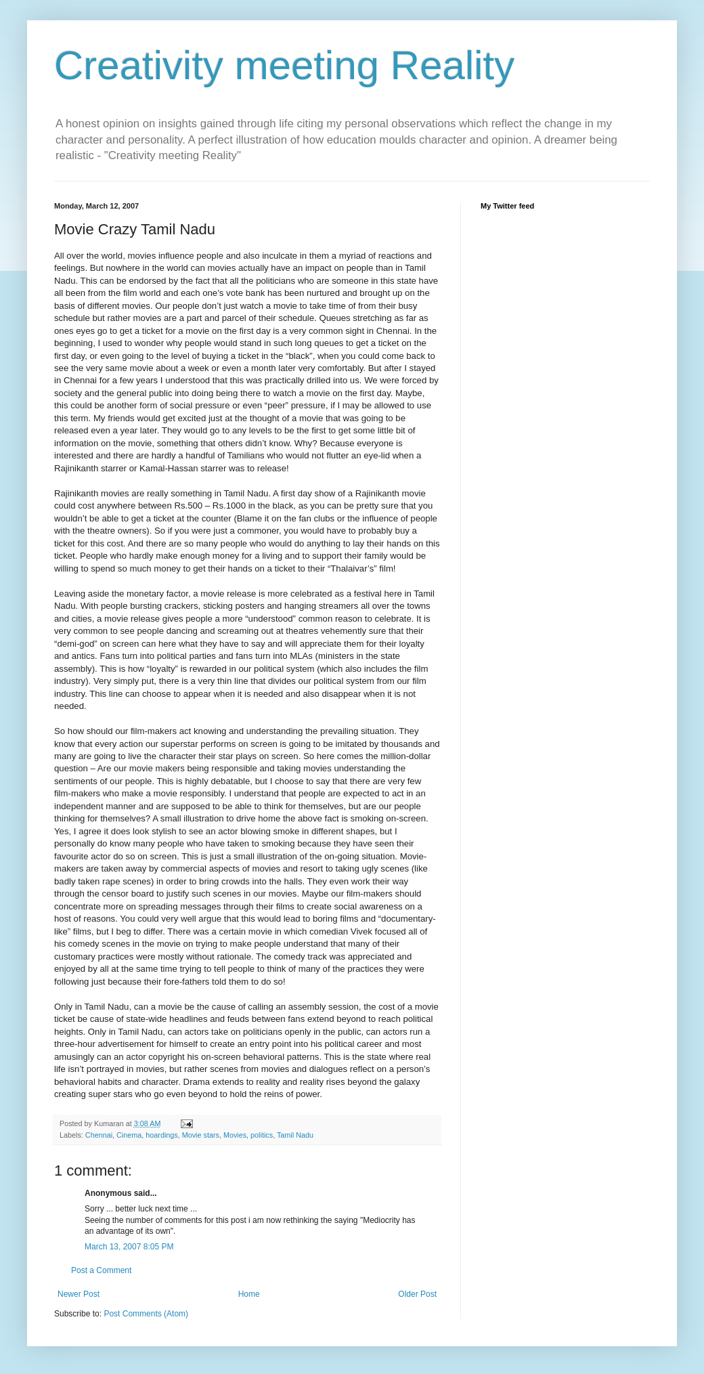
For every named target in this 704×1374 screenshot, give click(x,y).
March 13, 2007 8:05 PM (129, 1246)
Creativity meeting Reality (284, 65)
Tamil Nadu (295, 1135)
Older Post (417, 1294)
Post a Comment (101, 1270)
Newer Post (79, 1294)
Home (249, 1294)
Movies (234, 1135)
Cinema (128, 1135)
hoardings (161, 1135)
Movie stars (200, 1135)
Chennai (98, 1135)
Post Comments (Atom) (146, 1313)
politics (261, 1135)
